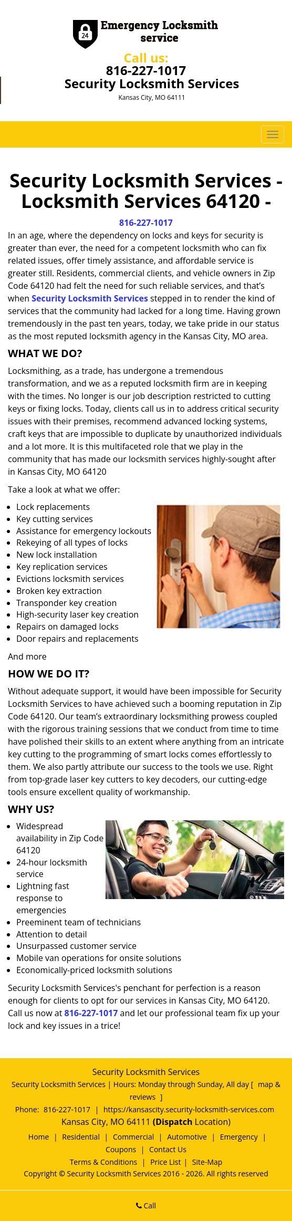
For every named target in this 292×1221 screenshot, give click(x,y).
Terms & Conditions (104, 1162)
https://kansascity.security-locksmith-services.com (188, 1109)
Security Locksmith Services (90, 298)
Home (38, 1137)
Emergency (239, 1137)
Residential (81, 1137)
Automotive (187, 1137)
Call (146, 1205)
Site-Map (207, 1162)
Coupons (121, 1149)
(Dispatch (174, 1122)
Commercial (133, 1137)
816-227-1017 (146, 70)
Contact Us (167, 1149)
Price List (165, 1162)
